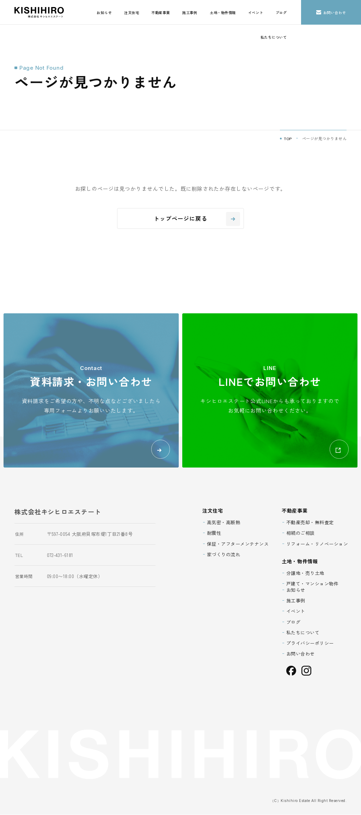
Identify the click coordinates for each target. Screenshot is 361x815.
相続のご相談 (300, 533)
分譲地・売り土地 (305, 573)
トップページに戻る (197, 219)
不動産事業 (160, 12)
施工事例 (189, 12)
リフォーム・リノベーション (317, 543)
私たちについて (274, 37)
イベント (255, 12)
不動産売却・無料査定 (310, 522)
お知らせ (104, 12)
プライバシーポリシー (310, 643)
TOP (287, 138)
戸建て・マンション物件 (312, 584)
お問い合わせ (331, 12)
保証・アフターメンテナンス (238, 543)
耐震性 (214, 533)
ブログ (281, 12)
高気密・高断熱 (223, 522)
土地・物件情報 (223, 12)
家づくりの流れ (223, 554)
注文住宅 (131, 12)
